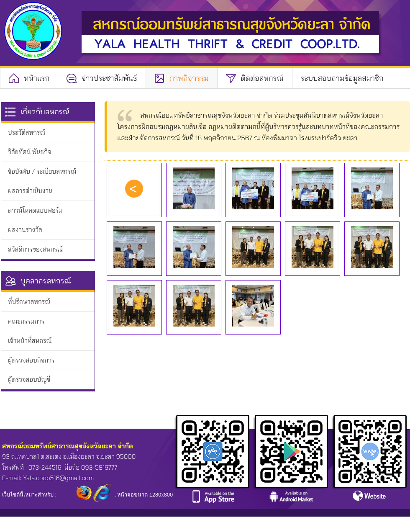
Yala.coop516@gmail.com (58, 478)
